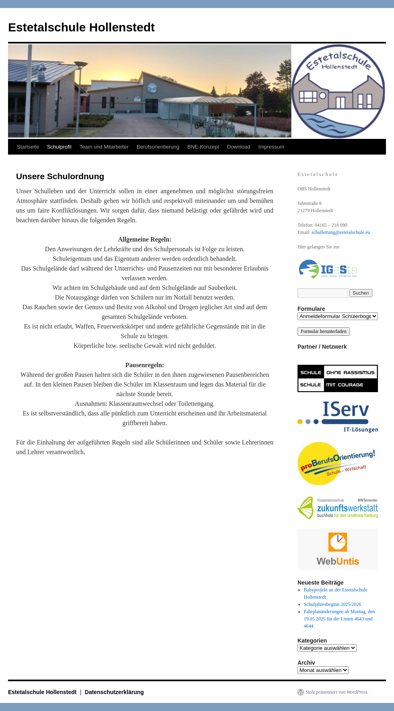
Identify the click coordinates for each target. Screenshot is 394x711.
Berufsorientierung (158, 147)
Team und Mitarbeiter (104, 147)
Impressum (271, 147)
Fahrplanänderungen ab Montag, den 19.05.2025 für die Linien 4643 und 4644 (339, 619)
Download (238, 147)
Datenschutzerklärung (114, 692)
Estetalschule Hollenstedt (81, 27)
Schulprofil (59, 147)
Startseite (28, 147)
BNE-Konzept (203, 147)
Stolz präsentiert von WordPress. (337, 692)
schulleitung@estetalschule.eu (341, 232)
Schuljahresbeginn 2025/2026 (332, 604)
